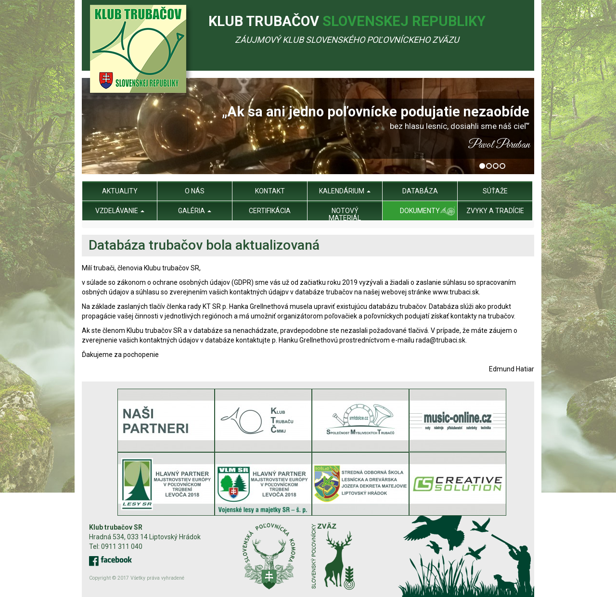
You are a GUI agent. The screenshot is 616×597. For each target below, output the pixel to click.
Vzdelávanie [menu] (119, 211)
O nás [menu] (195, 191)
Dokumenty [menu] (420, 211)
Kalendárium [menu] (345, 191)
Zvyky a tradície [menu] (495, 211)
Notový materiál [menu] (345, 214)
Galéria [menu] (194, 211)
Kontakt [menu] (270, 191)
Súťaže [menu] (495, 191)
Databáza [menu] (420, 191)
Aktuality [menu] (120, 191)
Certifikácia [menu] (270, 211)
